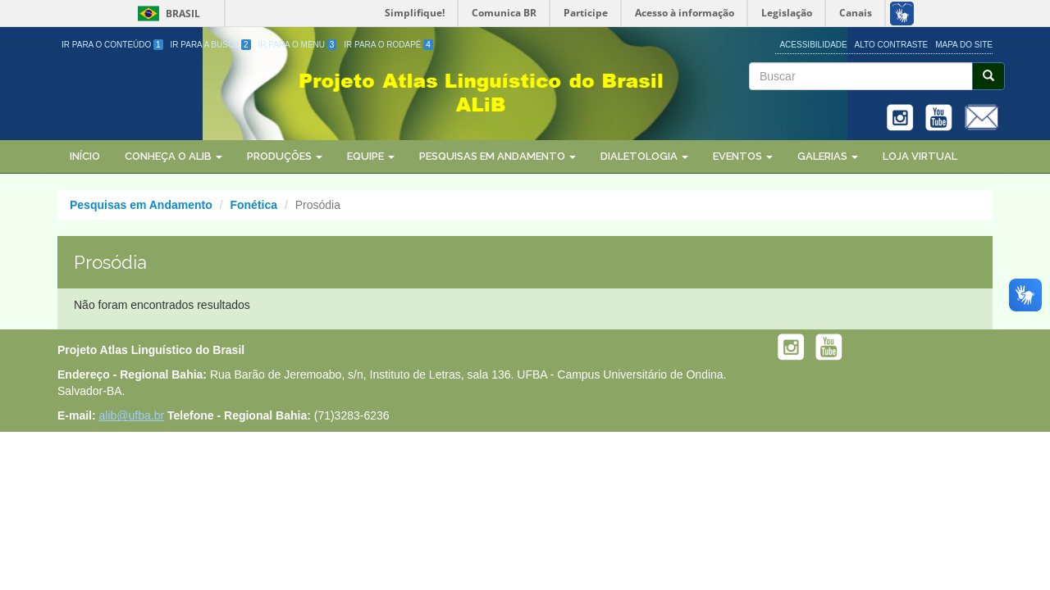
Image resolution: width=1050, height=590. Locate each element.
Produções (284, 156)
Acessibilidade (813, 44)
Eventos (743, 156)
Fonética (253, 204)
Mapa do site (964, 44)
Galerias (827, 156)
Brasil (166, 13)
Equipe (371, 156)
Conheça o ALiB (173, 156)
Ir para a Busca (211, 44)
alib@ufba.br (132, 415)
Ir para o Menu (297, 44)
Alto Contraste (892, 44)
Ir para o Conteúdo (112, 44)
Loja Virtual (920, 156)
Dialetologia (644, 156)
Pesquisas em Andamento (497, 156)
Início (85, 156)
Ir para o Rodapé (388, 44)
